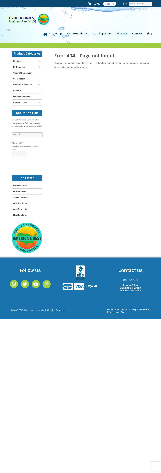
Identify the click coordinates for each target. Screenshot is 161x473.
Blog (149, 33)
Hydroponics (19, 67)
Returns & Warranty (130, 290)
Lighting (17, 61)
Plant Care (17, 91)
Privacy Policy (130, 285)
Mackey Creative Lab (139, 309)
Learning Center (102, 33)
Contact (137, 33)
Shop (55, 33)
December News (20, 186)
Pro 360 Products (77, 33)
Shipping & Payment (130, 288)
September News (20, 197)
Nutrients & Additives (22, 85)
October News (19, 191)
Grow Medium (19, 79)
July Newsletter (20, 203)
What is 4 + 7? (18, 143)
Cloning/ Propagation (22, 73)
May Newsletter (20, 215)
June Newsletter (20, 209)
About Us (122, 33)
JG (122, 312)
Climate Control (20, 102)
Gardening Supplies (22, 97)
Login (124, 3)
